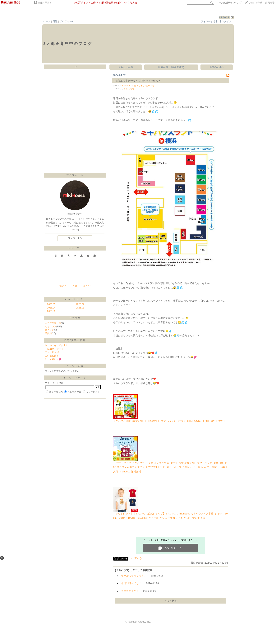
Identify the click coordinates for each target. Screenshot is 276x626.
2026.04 (51, 307)
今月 (75, 286)
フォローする (75, 238)
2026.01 (80, 307)
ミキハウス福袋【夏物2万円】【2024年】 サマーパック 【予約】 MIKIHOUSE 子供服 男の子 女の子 (169, 420)
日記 (55, 21)
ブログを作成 (255, 2)
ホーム (46, 21)
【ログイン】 (226, 21)
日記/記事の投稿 (74, 340)
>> (230, 2)
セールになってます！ (56, 345)
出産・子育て (45, 2)
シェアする (135, 558)
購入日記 (49, 330)
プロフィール (66, 21)
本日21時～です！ (54, 348)
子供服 (48, 333)
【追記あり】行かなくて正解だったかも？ (136, 80)
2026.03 (51, 311)
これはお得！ (52, 355)
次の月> (87, 286)
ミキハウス (50, 326)
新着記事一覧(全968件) (171, 67)
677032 (224, 17)
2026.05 (51, 304)
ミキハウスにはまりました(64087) (138, 85)
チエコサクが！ (53, 352)
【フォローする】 (208, 21)
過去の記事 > (216, 67)
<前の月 (62, 286)
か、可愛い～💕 (53, 359)
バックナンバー (75, 299)
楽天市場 (269, 2)
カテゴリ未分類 (53, 323)
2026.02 (80, 304)
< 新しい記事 (125, 67)
